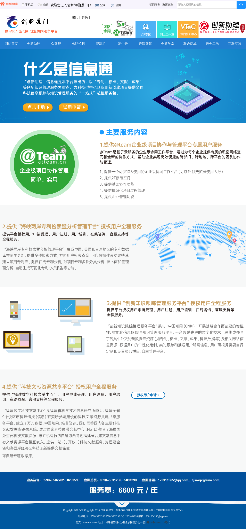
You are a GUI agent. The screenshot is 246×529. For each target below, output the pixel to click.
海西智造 (167, 4)
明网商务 (154, 4)
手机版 (29, 4)
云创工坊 (212, 43)
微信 (46, 4)
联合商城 (190, 43)
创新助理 (33, 43)
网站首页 (11, 43)
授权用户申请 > (148, 395)
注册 (119, 5)
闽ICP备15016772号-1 (158, 522)
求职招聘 (78, 43)
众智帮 (56, 43)
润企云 (123, 43)
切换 (84, 17)
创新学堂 (167, 43)
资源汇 (101, 43)
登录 (103, 5)
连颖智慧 (145, 43)
